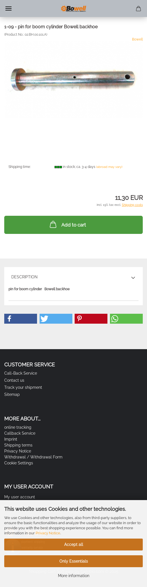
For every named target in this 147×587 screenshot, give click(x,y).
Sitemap (12, 394)
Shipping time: (19, 167)
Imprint (10, 439)
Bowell (137, 39)
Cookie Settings (18, 463)
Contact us (14, 380)
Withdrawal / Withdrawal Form (33, 457)
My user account (19, 497)
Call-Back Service (20, 373)
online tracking (17, 427)
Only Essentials (73, 561)
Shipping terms (18, 445)
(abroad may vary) (109, 167)
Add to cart (67, 224)
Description (24, 277)
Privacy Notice (48, 533)
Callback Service (19, 433)
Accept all (73, 544)
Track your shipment (23, 387)
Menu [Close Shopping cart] (8, 8)
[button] (20, 319)
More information (73, 575)
